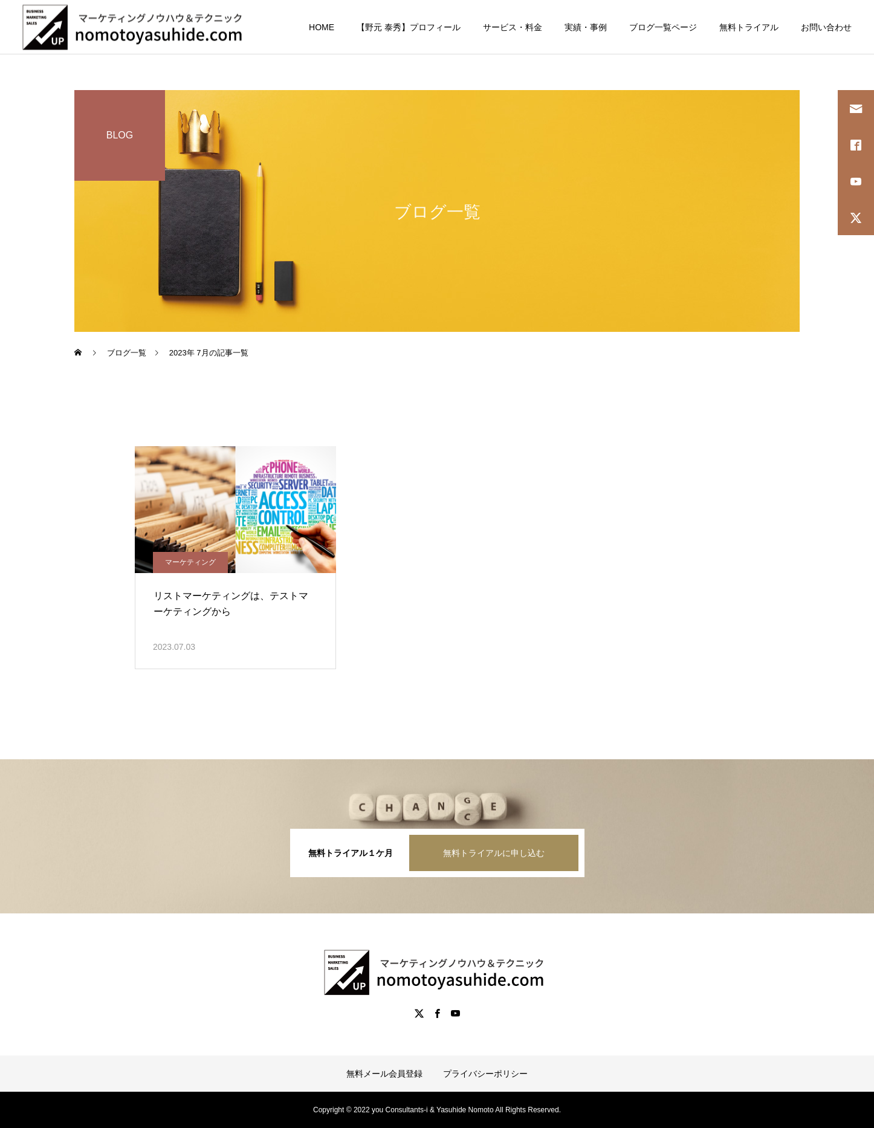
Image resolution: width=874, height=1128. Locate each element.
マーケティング (190, 562)
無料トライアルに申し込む (494, 853)
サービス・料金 (512, 27)
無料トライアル (749, 27)
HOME (321, 27)
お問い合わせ (826, 27)
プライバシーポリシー (485, 1073)
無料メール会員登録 (384, 1073)
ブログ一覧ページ (663, 27)
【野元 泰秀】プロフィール (409, 27)
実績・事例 (586, 27)
